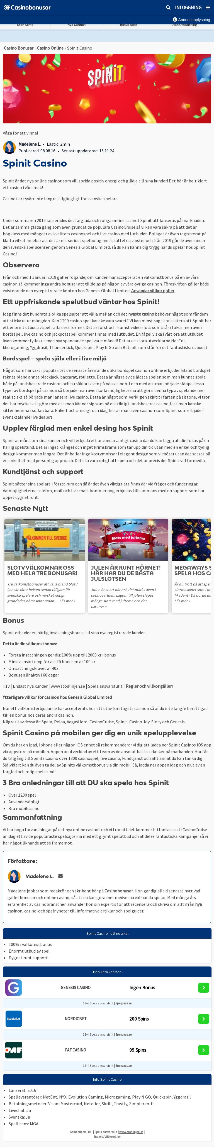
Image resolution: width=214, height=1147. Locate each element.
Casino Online (50, 48)
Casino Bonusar (18, 48)
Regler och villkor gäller (149, 686)
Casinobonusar (118, 891)
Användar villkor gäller (152, 290)
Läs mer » (67, 600)
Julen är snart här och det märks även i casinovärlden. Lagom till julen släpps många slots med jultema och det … (123, 595)
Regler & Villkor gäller (107, 1137)
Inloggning (188, 7)
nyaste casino (141, 314)
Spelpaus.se (123, 1003)
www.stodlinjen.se (131, 1132)
